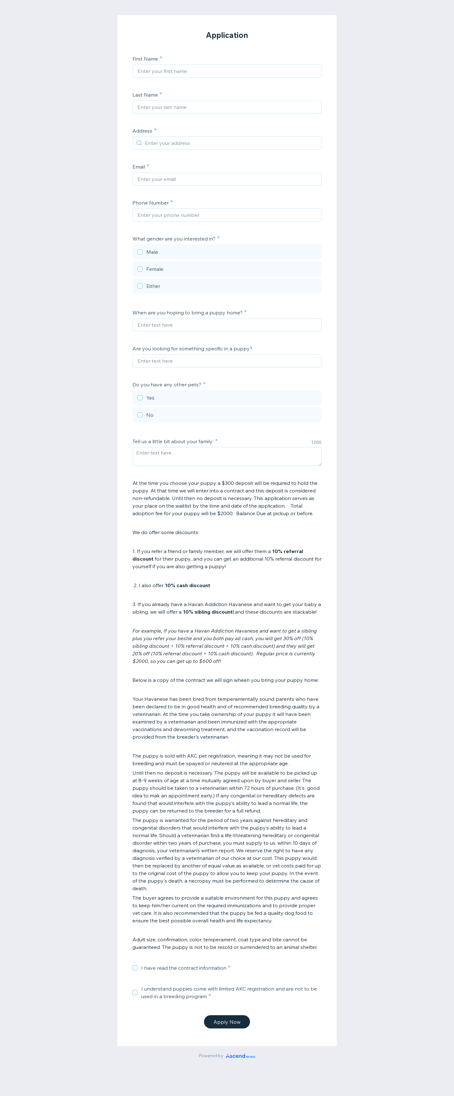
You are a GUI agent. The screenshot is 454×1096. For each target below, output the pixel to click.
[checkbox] (227, 252)
